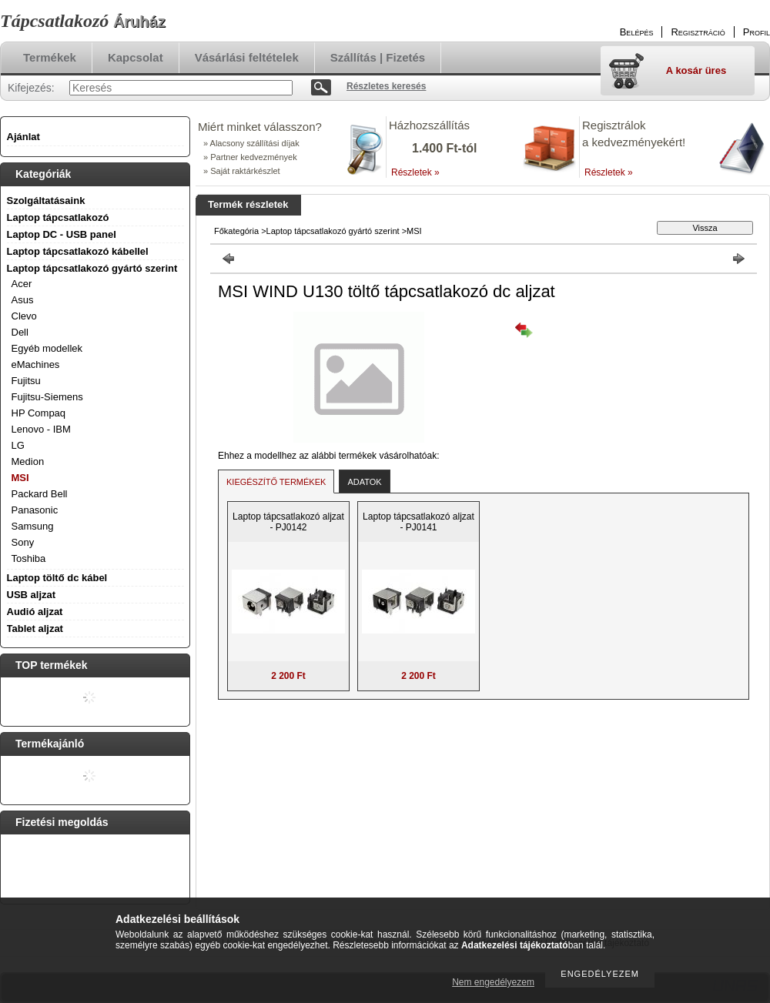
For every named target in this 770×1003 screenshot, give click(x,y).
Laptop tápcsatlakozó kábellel (78, 251)
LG (18, 445)
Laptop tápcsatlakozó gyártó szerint (333, 231)
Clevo (24, 316)
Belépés (637, 32)
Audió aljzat (35, 611)
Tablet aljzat (35, 628)
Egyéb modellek (47, 348)
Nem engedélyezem (493, 982)
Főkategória (236, 231)
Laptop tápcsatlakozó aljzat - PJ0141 (418, 522)
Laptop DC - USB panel (61, 234)
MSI (20, 477)
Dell (20, 332)
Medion (28, 461)
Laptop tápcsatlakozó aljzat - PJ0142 (288, 522)
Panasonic (35, 510)
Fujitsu (26, 380)
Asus (23, 300)
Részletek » (415, 172)
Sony (23, 542)
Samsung (33, 526)
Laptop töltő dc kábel (57, 577)
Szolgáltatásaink (46, 200)
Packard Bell (40, 494)
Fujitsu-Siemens (47, 397)
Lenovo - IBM (41, 429)
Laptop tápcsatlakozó (58, 217)
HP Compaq (39, 413)
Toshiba (29, 558)
